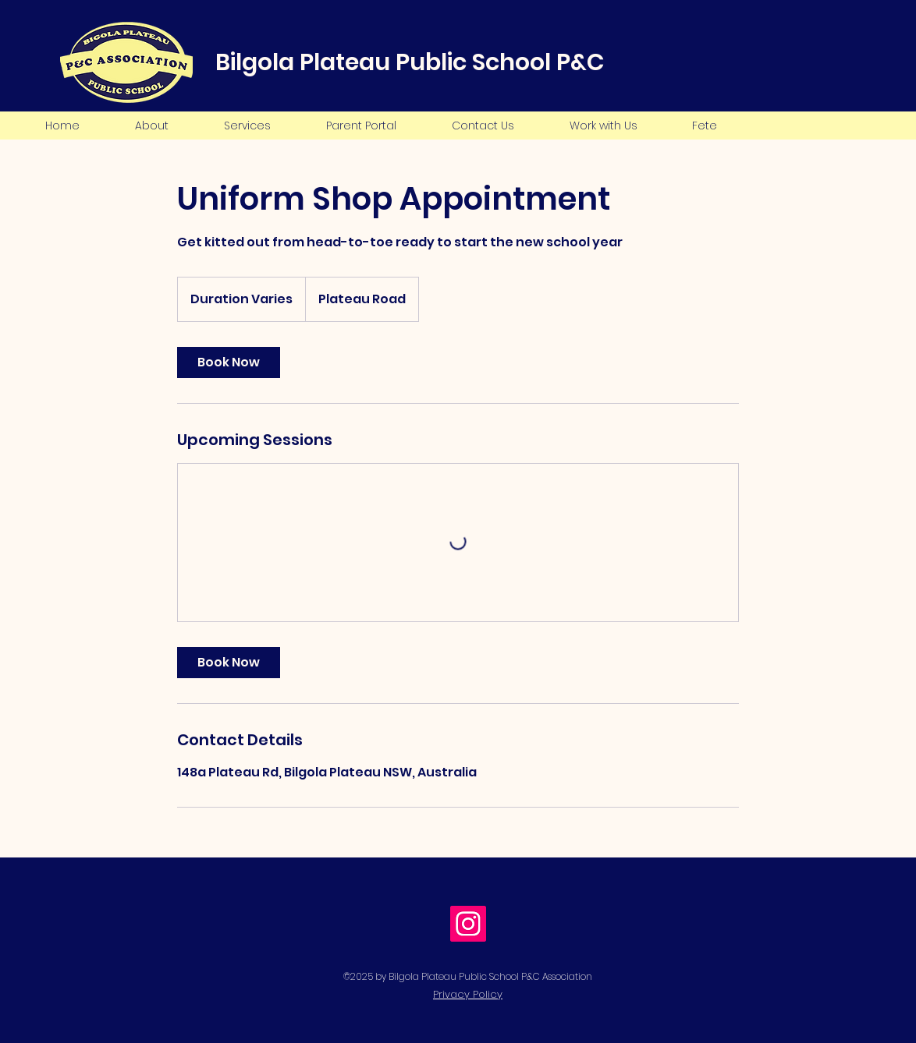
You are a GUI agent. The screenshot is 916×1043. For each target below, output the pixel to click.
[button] (151, 125)
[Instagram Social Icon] (468, 924)
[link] (228, 362)
